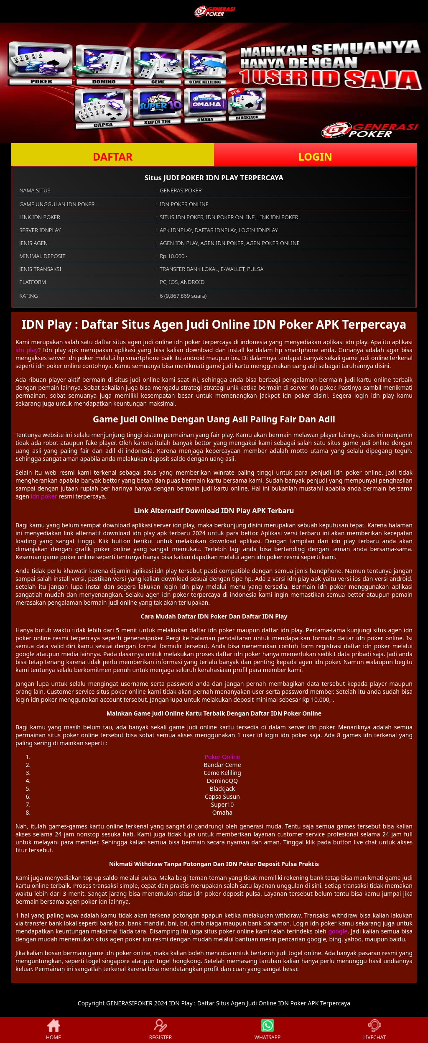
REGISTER (160, 1030)
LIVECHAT (374, 1030)
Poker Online (222, 757)
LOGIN (315, 156)
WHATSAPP (267, 1030)
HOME (53, 1030)
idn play (26, 350)
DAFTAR (112, 156)
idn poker (44, 496)
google (337, 931)
